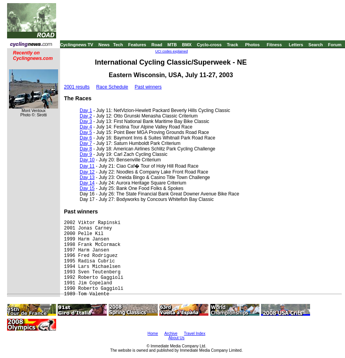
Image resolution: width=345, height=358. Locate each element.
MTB (172, 44)
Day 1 (86, 110)
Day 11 (87, 166)
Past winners (148, 87)
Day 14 (87, 183)
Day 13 (87, 177)
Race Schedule (112, 87)
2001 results (76, 87)
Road (157, 44)
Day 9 (86, 154)
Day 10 (87, 160)
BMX (187, 44)
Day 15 (87, 188)
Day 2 (86, 116)
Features (137, 44)
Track (232, 44)
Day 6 (86, 138)
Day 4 (86, 127)
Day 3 (86, 121)
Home (153, 333)
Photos (252, 44)
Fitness (274, 44)
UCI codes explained (171, 51)
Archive (170, 333)
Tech (118, 44)
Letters (296, 44)
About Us (176, 338)
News (104, 44)
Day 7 (86, 143)
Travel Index (195, 333)
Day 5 (86, 132)
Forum (334, 44)
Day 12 (87, 172)
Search (315, 44)
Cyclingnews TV (76, 44)
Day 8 (86, 149)
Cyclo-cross (209, 44)
